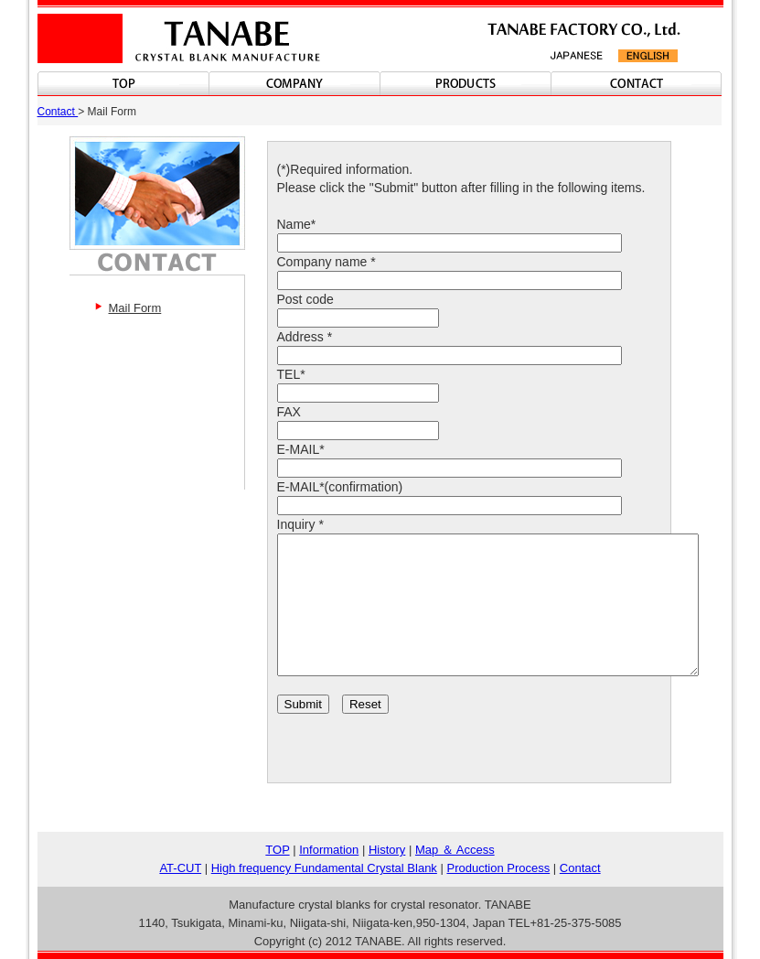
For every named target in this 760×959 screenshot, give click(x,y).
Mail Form (135, 308)
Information (329, 850)
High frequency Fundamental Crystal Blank (324, 868)
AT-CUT (180, 868)
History (387, 850)
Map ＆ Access (455, 850)
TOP (277, 850)
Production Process (498, 868)
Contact (58, 111)
